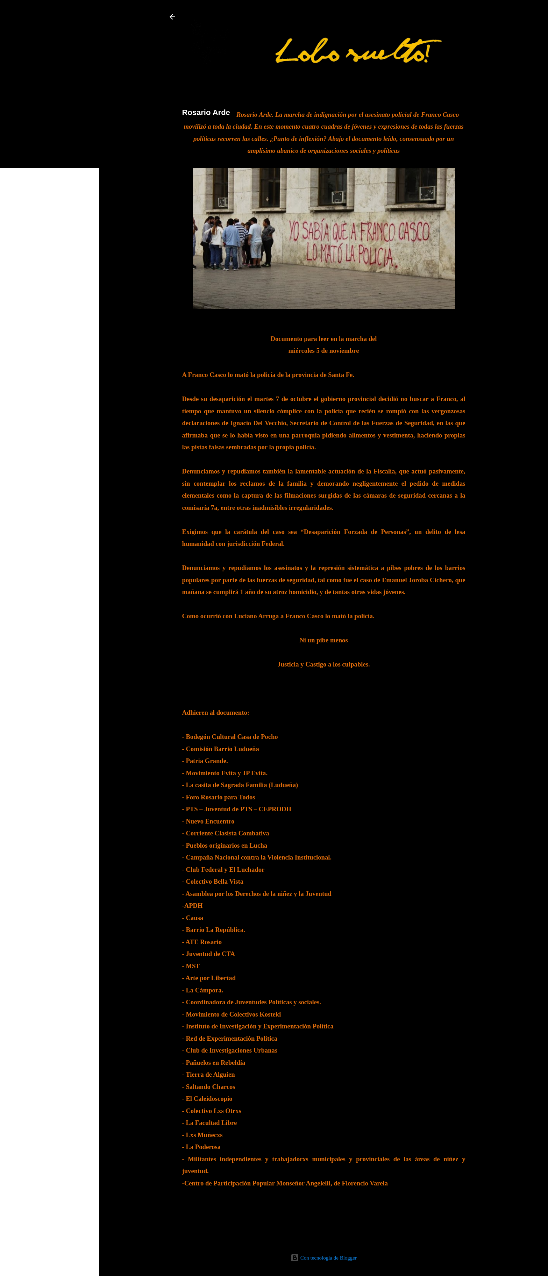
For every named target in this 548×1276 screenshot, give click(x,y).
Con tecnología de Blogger (324, 1258)
